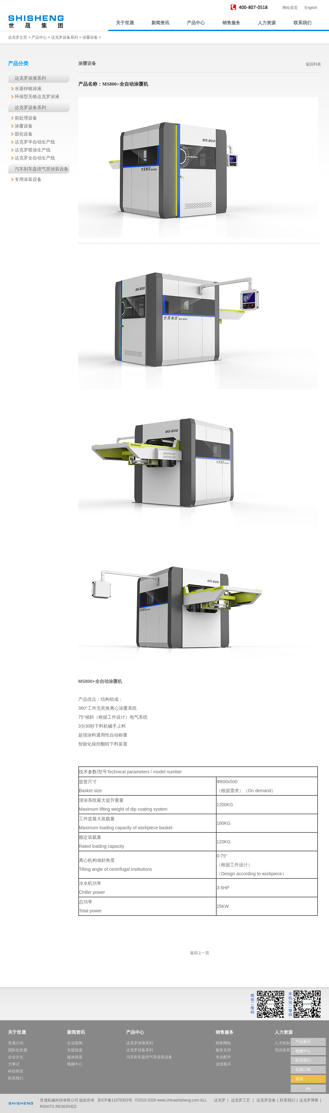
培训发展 (282, 1050)
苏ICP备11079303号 (114, 1100)
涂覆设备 (90, 37)
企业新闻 (74, 1043)
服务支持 (223, 1050)
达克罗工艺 (240, 1100)
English (311, 7)
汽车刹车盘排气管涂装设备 (41, 168)
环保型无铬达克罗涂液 (37, 96)
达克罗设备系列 (64, 37)
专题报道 (74, 1050)
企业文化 (15, 1057)
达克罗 (220, 1100)
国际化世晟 (17, 1050)
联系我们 (302, 22)
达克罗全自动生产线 (35, 157)
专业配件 (223, 1057)
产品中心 (196, 22)
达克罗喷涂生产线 (32, 149)
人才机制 (282, 1043)
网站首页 (290, 7)
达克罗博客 (308, 1100)
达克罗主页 (17, 37)
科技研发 (15, 1071)
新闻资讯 (160, 22)
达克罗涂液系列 (30, 78)
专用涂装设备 (28, 179)
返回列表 (313, 64)
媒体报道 (74, 1057)
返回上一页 (199, 953)
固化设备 (24, 133)
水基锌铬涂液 (28, 88)
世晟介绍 (15, 1043)
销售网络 (223, 1043)
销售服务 (231, 22)
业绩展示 (223, 1064)
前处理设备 (26, 117)
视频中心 (74, 1064)
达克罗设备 (266, 1100)
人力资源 (267, 22)
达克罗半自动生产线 (35, 141)
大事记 (13, 1064)
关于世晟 (125, 22)
